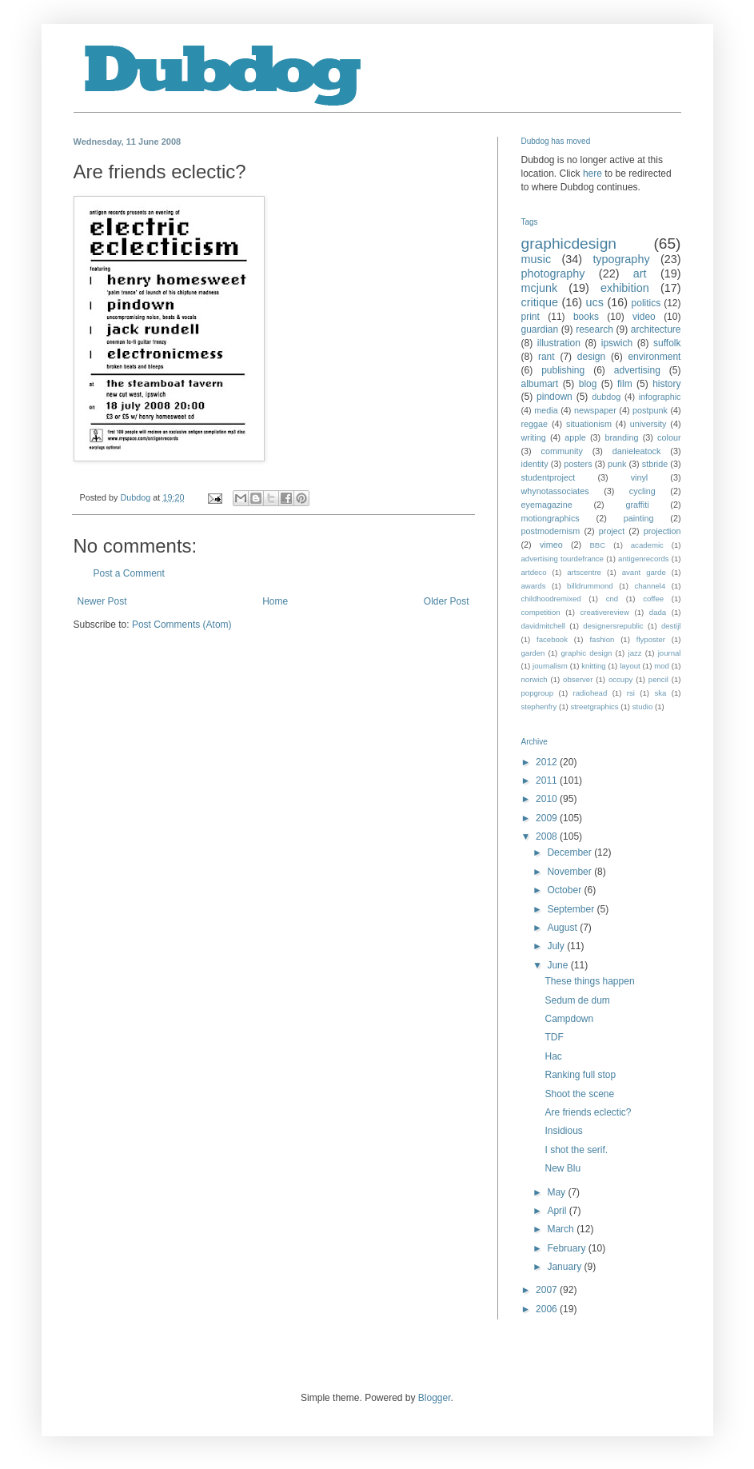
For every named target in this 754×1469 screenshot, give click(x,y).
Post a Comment (129, 573)
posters (578, 464)
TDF (554, 1037)
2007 (548, 1289)
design (591, 356)
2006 (548, 1309)
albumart (540, 383)
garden (533, 653)
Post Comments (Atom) (182, 624)
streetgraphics (594, 706)
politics (646, 303)
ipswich (616, 343)
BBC (597, 545)
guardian (540, 329)
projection (662, 531)
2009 (548, 818)
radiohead (590, 693)
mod (661, 665)
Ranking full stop (580, 1074)
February (567, 1248)
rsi (631, 693)
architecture (656, 329)
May (557, 1192)
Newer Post (102, 601)
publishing (562, 370)
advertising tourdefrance (562, 558)
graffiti (636, 504)
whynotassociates (555, 491)
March (561, 1229)
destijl (671, 625)
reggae (535, 424)
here (592, 173)
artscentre (584, 572)
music (536, 259)
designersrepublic (613, 625)
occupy (620, 679)
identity (535, 464)
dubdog (606, 396)
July (557, 946)
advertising (637, 370)
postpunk (650, 410)
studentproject (548, 477)
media (545, 410)
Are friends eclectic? (588, 1112)
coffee (653, 598)
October (565, 890)
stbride (655, 464)
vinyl (639, 477)
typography (620, 259)
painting (639, 518)
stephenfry (539, 706)
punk (617, 464)
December (570, 852)
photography (553, 273)
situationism (589, 424)
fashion (601, 639)
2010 (548, 798)
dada (657, 612)
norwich (534, 679)
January (565, 1266)
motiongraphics (550, 518)
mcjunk (539, 287)
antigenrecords (643, 558)
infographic (660, 396)
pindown (554, 396)
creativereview (604, 612)
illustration (558, 343)
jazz (635, 653)
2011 (548, 780)
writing (533, 437)
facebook (552, 639)
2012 (548, 762)
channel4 (649, 585)
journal (669, 653)
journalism (550, 665)
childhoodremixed (551, 598)
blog (588, 383)
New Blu (562, 1168)
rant (546, 356)
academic (647, 545)
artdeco (534, 572)
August (563, 927)
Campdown (569, 1018)
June (558, 965)
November (570, 871)
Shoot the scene (579, 1094)
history (666, 383)
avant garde (644, 572)
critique (539, 302)
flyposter (650, 639)
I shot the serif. (576, 1150)
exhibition (624, 287)
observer (577, 679)
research (594, 329)
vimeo (551, 544)
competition (541, 612)
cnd (612, 598)
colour (668, 437)
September (571, 909)
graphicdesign (568, 243)
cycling (642, 491)
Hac (553, 1056)
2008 (548, 836)
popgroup (537, 693)
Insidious (563, 1130)
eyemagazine (546, 504)
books (586, 316)
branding (621, 437)
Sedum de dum (577, 1000)
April (557, 1210)
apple (575, 437)
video (644, 316)
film (624, 383)
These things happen (589, 981)
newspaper (595, 410)
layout (630, 665)
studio (642, 706)
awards (533, 585)
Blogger (434, 1397)
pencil (658, 679)
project (611, 531)
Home (275, 601)
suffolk (666, 343)
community (562, 451)
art (640, 273)
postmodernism (550, 531)
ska (660, 693)
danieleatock (636, 451)
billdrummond (590, 585)
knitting (593, 665)
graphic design (586, 653)
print (530, 316)
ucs (595, 302)
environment (654, 356)
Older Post (446, 601)
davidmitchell (543, 625)
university (648, 424)
